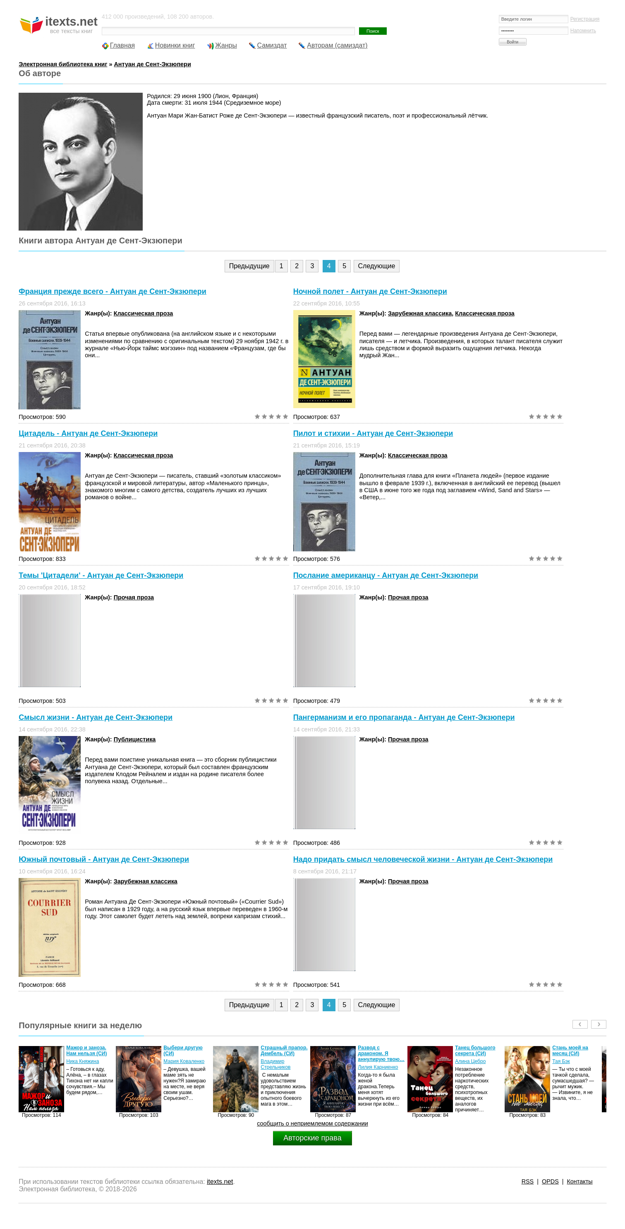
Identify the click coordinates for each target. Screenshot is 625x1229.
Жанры (226, 45)
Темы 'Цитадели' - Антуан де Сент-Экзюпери (101, 575)
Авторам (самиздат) (337, 45)
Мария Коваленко (183, 1061)
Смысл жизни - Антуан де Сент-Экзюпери (95, 717)
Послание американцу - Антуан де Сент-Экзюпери (385, 575)
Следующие (376, 265)
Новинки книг (175, 45)
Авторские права (312, 1138)
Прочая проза (134, 597)
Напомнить (583, 31)
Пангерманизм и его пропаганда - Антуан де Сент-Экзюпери (404, 717)
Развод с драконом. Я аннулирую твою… (381, 1053)
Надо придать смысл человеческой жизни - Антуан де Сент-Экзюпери (423, 859)
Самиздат (272, 45)
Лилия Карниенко (378, 1067)
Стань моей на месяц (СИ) (570, 1050)
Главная (122, 45)
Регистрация (585, 19)
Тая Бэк (561, 1061)
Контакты (579, 1181)
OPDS (550, 1181)
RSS (528, 1181)
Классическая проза (143, 313)
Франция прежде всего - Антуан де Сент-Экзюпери (112, 291)
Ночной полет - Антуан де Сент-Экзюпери (370, 291)
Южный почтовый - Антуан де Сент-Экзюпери (104, 859)
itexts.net (220, 1181)
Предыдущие (249, 265)
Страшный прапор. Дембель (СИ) (284, 1050)
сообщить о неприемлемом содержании (312, 1123)
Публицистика (135, 739)
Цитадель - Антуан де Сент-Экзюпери (88, 433)
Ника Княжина (82, 1061)
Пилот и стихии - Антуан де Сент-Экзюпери (373, 433)
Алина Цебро (470, 1061)
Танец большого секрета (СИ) (475, 1050)
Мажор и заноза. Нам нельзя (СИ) (86, 1050)
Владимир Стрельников (275, 1064)
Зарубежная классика (420, 313)
